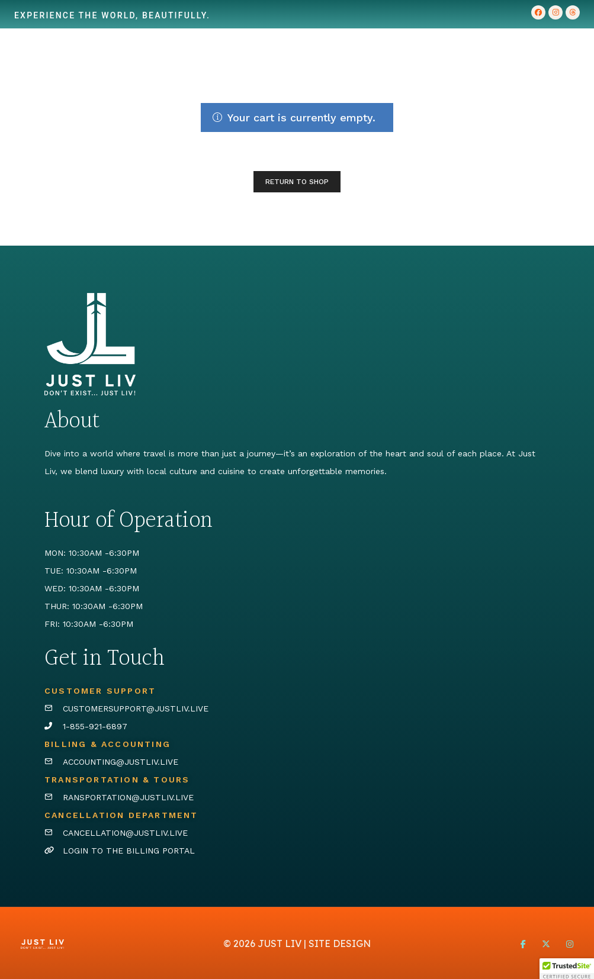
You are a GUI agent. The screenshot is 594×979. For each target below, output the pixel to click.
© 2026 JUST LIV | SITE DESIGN (297, 943)
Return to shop (297, 182)
